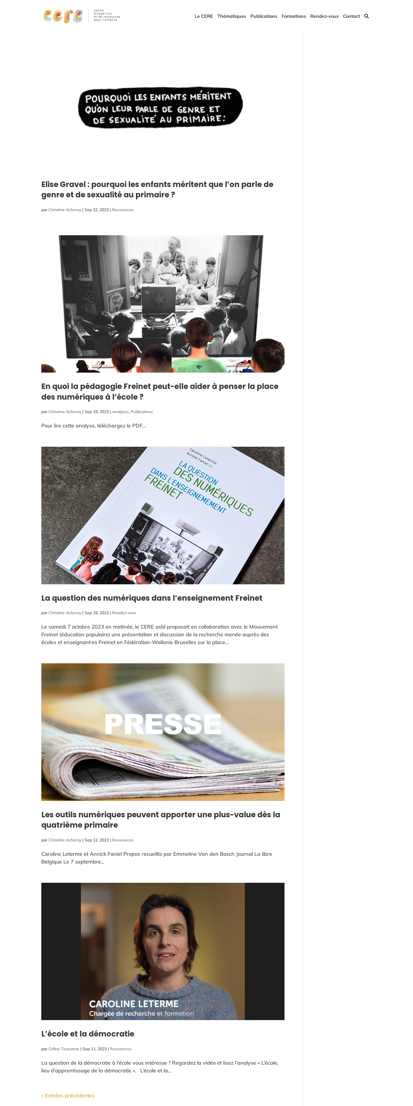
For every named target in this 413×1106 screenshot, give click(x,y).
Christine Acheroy (64, 209)
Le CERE (204, 16)
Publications (263, 16)
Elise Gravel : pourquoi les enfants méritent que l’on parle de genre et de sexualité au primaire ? (157, 189)
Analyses (120, 411)
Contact (351, 16)
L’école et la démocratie (87, 1034)
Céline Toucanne (63, 1048)
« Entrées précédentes (68, 1095)
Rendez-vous (324, 16)
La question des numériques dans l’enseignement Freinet (151, 598)
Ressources (123, 209)
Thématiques (231, 16)
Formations (294, 16)
